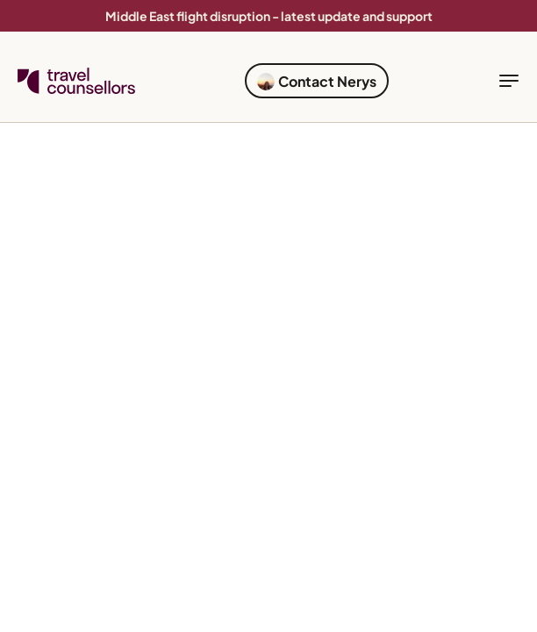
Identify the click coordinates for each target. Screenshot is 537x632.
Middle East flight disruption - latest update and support (269, 16)
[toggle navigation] (508, 80)
